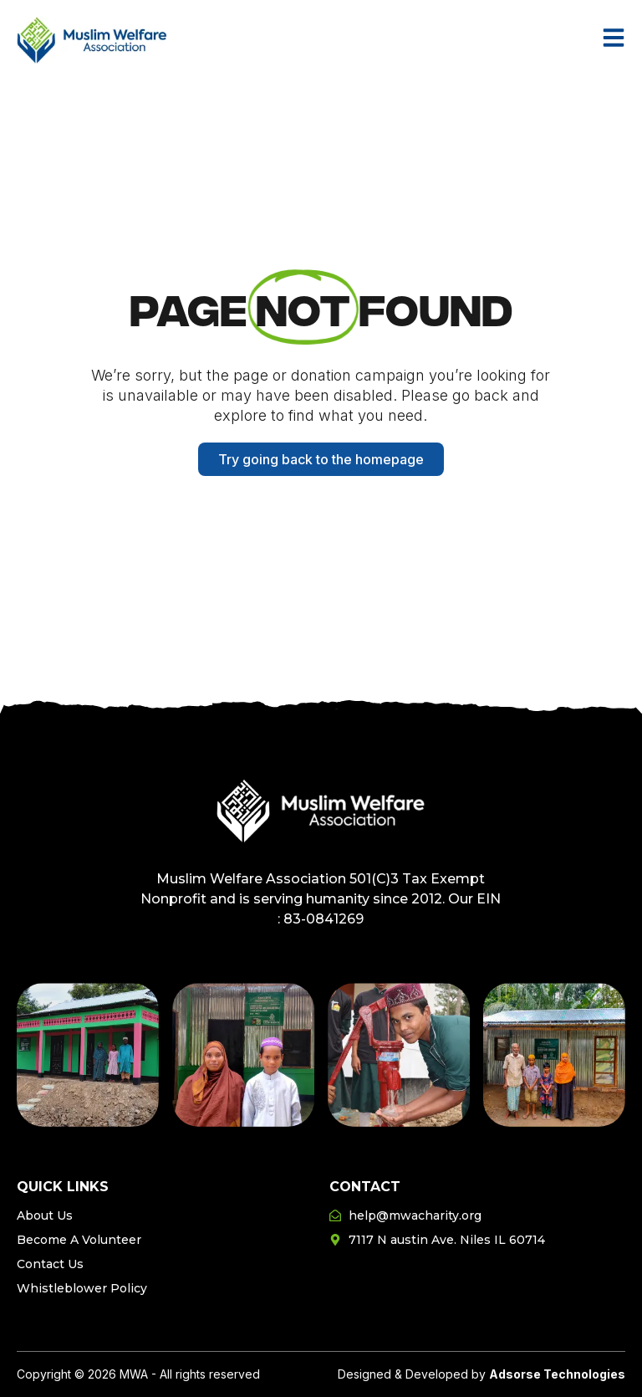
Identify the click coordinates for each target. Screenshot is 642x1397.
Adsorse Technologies (557, 1374)
